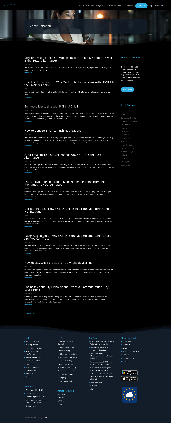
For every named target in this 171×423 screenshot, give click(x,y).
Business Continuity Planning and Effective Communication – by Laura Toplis (66, 288)
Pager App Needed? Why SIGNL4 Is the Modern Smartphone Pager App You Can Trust (68, 237)
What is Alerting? (96, 382)
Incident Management (66, 347)
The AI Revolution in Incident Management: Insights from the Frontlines (102, 356)
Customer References (129, 121)
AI (121, 115)
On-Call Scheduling (33, 361)
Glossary (124, 135)
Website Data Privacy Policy (132, 351)
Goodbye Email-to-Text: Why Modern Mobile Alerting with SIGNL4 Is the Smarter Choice (69, 83)
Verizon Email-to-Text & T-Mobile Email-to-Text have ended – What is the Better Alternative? (68, 59)
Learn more (127, 90)
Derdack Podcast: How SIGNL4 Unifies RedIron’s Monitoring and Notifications (66, 210)
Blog (92, 389)
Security (124, 162)
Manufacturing (126, 152)
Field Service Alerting (66, 364)
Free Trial (141, 6)
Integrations (100, 6)
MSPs (123, 155)
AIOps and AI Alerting (34, 348)
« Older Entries (29, 314)
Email (60, 404)
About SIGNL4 (128, 341)
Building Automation (66, 374)
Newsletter (127, 348)
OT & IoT (124, 158)
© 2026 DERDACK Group (33, 418)
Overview (61, 394)
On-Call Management (66, 371)
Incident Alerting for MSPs (67, 354)
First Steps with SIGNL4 (34, 390)
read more (28, 73)
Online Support (31, 393)
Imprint (125, 362)
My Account (154, 6)
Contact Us (126, 345)
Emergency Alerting (65, 378)
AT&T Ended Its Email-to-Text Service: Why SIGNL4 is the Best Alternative (101, 376)
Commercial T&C (129, 358)
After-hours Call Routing (67, 368)
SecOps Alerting (64, 351)
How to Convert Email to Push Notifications (52, 131)
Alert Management (65, 381)
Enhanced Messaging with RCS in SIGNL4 (51, 106)
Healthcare (125, 138)
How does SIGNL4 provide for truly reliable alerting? (59, 263)
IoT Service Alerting (65, 361)
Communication (127, 118)
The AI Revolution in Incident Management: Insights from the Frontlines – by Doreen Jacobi (64, 183)
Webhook (61, 401)
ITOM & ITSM (126, 148)
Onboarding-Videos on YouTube (37, 397)
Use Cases (90, 6)
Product (81, 6)
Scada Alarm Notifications (67, 357)
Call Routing (30, 364)
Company (129, 6)
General (124, 131)
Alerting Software (32, 345)
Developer (124, 125)
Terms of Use (127, 355)
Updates (124, 165)
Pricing (120, 6)
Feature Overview (32, 341)
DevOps (124, 128)
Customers (112, 6)
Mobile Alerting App (33, 357)
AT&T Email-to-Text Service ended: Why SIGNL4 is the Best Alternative (62, 156)
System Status (31, 406)
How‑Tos (124, 141)
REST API (61, 397)
